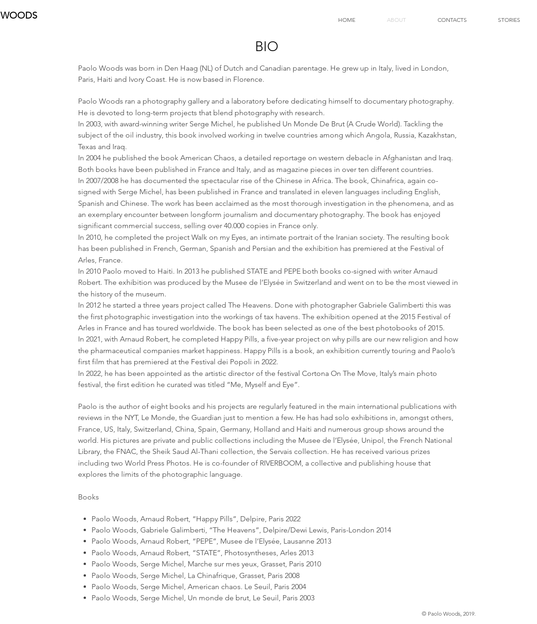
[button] (500, 20)
